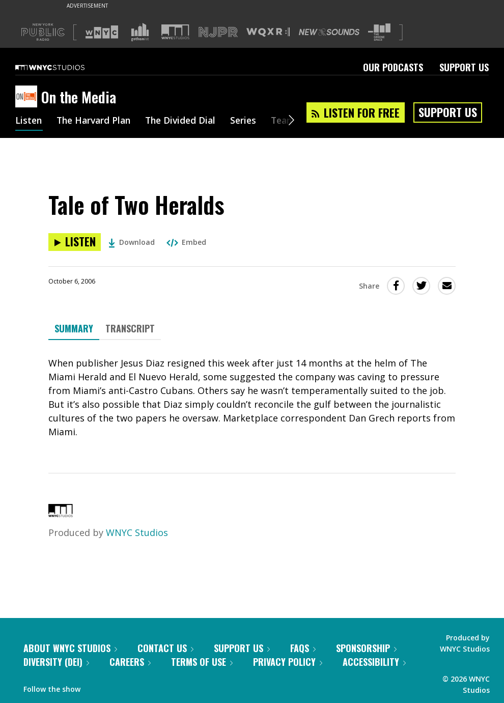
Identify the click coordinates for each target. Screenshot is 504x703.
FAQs (303, 648)
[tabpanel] (252, 397)
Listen (29, 121)
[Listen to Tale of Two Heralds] (74, 242)
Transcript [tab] (130, 328)
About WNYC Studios (70, 648)
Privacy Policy (287, 661)
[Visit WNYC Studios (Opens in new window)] (175, 31)
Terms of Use (202, 661)
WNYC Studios (137, 532)
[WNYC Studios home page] (62, 67)
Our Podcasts (393, 67)
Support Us (464, 67)
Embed (186, 242)
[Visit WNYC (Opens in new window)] (102, 32)
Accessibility (374, 661)
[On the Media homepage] (28, 97)
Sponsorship (366, 648)
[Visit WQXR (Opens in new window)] (268, 32)
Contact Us (165, 648)
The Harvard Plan (96, 121)
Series (251, 121)
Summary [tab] (73, 328)
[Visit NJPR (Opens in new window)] (218, 32)
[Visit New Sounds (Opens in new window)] (329, 32)
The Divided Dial (186, 121)
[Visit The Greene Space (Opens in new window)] (379, 32)
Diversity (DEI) (56, 661)
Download (131, 242)
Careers (130, 661)
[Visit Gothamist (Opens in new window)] (140, 32)
